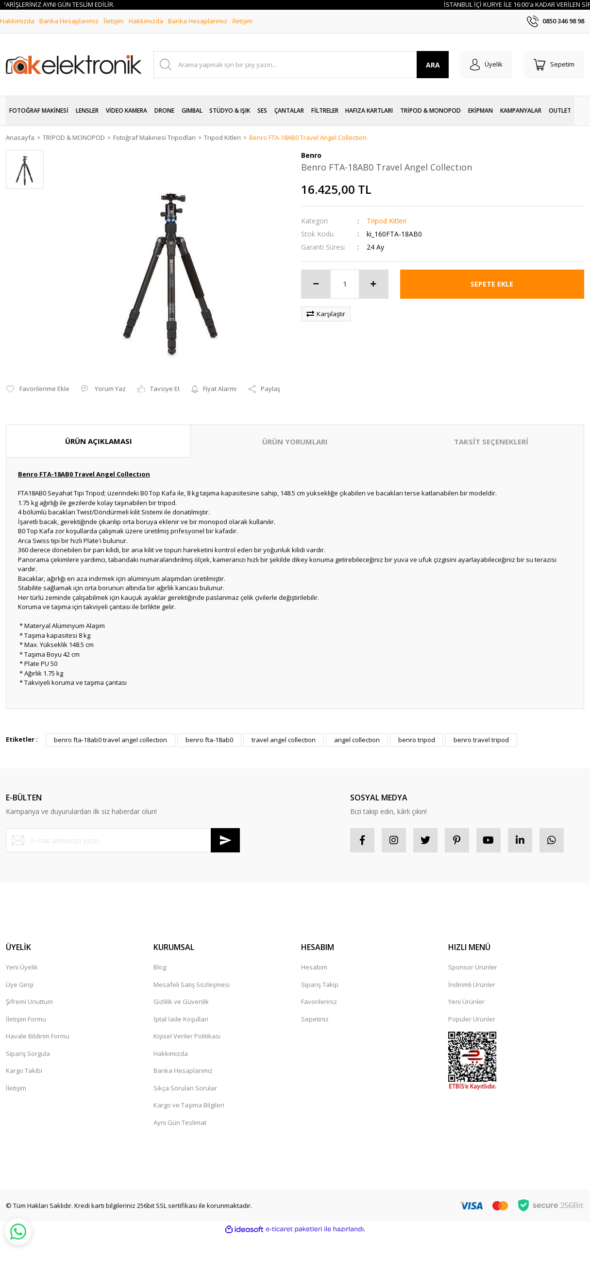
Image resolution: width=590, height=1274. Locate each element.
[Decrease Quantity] (316, 284)
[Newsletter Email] (123, 840)
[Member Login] (486, 64)
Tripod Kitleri (386, 220)
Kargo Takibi (24, 1070)
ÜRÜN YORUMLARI (295, 441)
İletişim (113, 21)
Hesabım (314, 967)
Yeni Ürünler (466, 1001)
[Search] (301, 64)
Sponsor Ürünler (472, 967)
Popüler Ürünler (471, 1019)
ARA (433, 64)
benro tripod (416, 739)
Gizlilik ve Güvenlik (181, 1001)
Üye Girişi (20, 984)
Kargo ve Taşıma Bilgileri (188, 1105)
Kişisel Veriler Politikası (186, 1036)
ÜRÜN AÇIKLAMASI (98, 441)
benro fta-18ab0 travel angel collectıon (110, 739)
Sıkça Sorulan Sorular (185, 1088)
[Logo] (74, 64)
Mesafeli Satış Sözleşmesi (191, 984)
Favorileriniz (319, 1001)
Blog (159, 967)
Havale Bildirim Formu (37, 1036)
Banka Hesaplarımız (69, 21)
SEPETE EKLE (492, 284)
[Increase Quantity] (373, 284)
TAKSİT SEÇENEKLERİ (491, 441)
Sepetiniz (315, 1019)
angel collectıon (357, 739)
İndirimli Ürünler (471, 984)
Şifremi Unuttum (29, 1001)
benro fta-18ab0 (209, 739)
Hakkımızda (17, 21)
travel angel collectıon (284, 739)
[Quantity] (345, 284)
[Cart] (554, 64)
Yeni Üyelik (22, 967)
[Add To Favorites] (37, 389)
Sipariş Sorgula (28, 1053)
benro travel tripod (481, 739)
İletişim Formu (26, 1019)
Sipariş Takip (319, 984)
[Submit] (225, 840)
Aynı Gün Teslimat (179, 1122)
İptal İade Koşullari (180, 1019)
